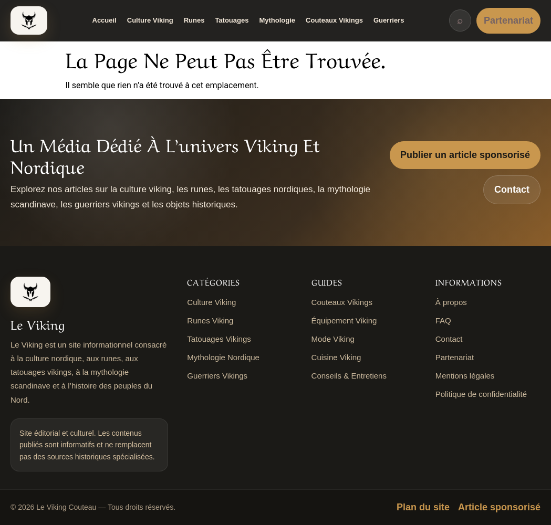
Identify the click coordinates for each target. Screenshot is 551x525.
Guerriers (388, 20)
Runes (194, 20)
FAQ (443, 320)
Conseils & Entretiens (349, 375)
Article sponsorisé (499, 507)
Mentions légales (465, 375)
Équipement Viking (344, 320)
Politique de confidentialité (481, 394)
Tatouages (231, 20)
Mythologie (277, 20)
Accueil (104, 20)
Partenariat (508, 20)
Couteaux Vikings (334, 20)
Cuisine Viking (336, 357)
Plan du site (423, 507)
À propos (451, 302)
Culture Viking (150, 20)
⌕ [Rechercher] (460, 20)
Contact (511, 189)
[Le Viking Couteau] (29, 20)
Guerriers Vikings (217, 375)
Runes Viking (210, 320)
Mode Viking (333, 338)
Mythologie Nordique (223, 357)
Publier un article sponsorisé (465, 155)
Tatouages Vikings (219, 338)
